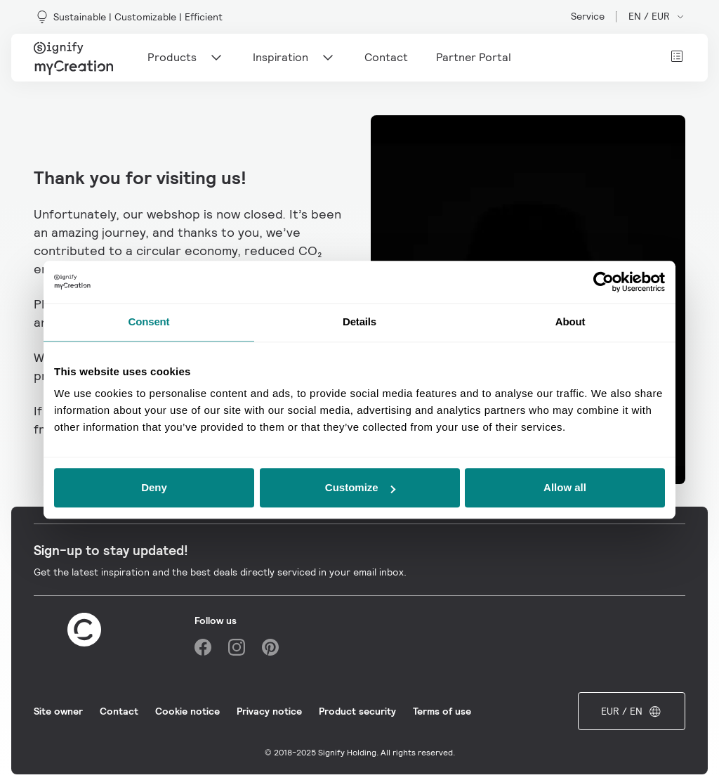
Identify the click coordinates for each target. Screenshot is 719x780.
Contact (119, 711)
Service (588, 16)
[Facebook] (202, 647)
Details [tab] (359, 321)
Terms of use (442, 711)
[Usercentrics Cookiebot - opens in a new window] (603, 281)
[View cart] (676, 56)
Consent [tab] (149, 321)
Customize (360, 487)
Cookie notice (187, 711)
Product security (357, 711)
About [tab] (570, 321)
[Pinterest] (270, 647)
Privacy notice (269, 711)
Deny (154, 487)
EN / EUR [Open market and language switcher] (656, 16)
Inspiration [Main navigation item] (294, 57)
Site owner (58, 711)
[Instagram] (236, 647)
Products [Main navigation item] (186, 57)
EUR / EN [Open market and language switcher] (631, 711)
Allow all (564, 487)
